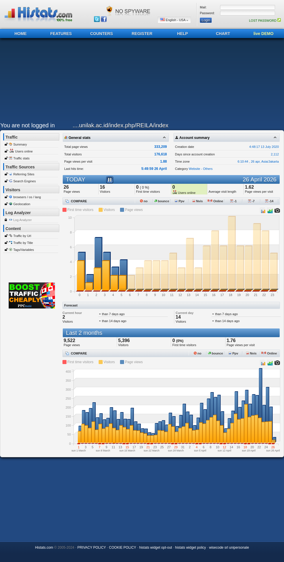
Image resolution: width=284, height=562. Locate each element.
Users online (24, 151)
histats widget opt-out (155, 548)
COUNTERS (101, 33)
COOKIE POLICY (122, 548)
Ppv (179, 201)
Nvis (197, 201)
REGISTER (142, 33)
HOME (20, 33)
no (144, 201)
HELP (182, 33)
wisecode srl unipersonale (229, 548)
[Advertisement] (131, 81)
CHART (223, 33)
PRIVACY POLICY (91, 548)
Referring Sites (23, 174)
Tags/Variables (23, 249)
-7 (251, 201)
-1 (233, 201)
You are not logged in (27, 125)
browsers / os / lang (27, 197)
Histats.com (44, 548)
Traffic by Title (23, 243)
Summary (20, 144)
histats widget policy (190, 548)
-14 (269, 201)
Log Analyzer (22, 220)
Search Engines (24, 181)
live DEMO (263, 33)
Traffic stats (21, 158)
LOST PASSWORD (265, 20)
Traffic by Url (22, 236)
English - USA (174, 20)
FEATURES (61, 33)
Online (215, 201)
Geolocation (21, 204)
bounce (161, 201)
